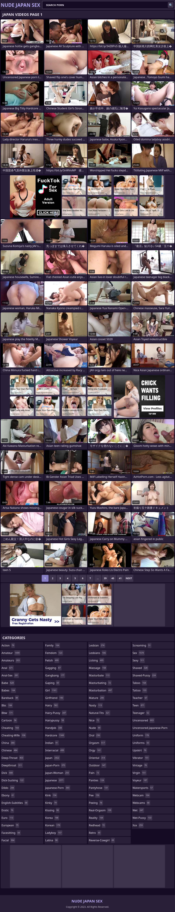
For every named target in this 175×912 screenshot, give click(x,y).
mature (97, 697)
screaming (142, 645)
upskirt (140, 750)
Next (129, 578)
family (52, 645)
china (8, 742)
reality (96, 817)
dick (8, 772)
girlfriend (54, 697)
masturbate (99, 675)
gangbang (55, 675)
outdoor (97, 765)
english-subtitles (15, 802)
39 (105, 578)
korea (52, 817)
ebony (8, 795)
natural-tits (99, 712)
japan (52, 757)
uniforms (141, 742)
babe (8, 682)
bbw (8, 712)
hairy (51, 705)
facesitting (11, 832)
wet (138, 810)
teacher (140, 697)
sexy (139, 660)
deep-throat (13, 757)
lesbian (97, 645)
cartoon (9, 720)
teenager (141, 712)
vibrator (141, 757)
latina (51, 840)
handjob (54, 727)
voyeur (140, 780)
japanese (54, 780)
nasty (96, 705)
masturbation (101, 690)
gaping (52, 682)
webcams (141, 802)
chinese (10, 750)
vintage (140, 765)
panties (97, 780)
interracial (55, 750)
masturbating (100, 682)
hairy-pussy (56, 712)
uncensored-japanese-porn (150, 728)
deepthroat (12, 765)
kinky (51, 802)
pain (94, 772)
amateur (11, 652)
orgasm (97, 742)
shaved (140, 667)
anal (8, 667)
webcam (141, 795)
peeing (96, 802)
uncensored (143, 720)
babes (9, 690)
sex (139, 652)
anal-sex (10, 675)
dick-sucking (13, 780)
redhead (97, 825)
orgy (95, 750)
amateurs (11, 660)
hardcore (55, 735)
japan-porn (55, 765)
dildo (8, 787)
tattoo (140, 690)
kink (51, 795)
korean (53, 825)
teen (139, 705)
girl (51, 690)
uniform (141, 735)
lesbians (97, 652)
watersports (143, 787)
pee (94, 795)
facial (8, 840)
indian (52, 742)
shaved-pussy (145, 675)
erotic (8, 810)
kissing (52, 810)
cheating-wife (14, 735)
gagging (53, 667)
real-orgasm (100, 810)
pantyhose (99, 787)
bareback (10, 697)
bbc (7, 705)
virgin (140, 772)
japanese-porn (57, 787)
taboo (140, 682)
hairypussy (55, 720)
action (8, 645)
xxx (138, 825)
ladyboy (53, 832)
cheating (10, 727)
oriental (97, 757)
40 (112, 578)
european (10, 825)
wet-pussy (142, 817)
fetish (52, 660)
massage (98, 667)
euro (8, 817)
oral (95, 735)
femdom (54, 652)
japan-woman (57, 772)
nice (94, 720)
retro (95, 832)
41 (120, 578)
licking (96, 660)
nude (95, 727)
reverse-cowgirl (102, 840)
